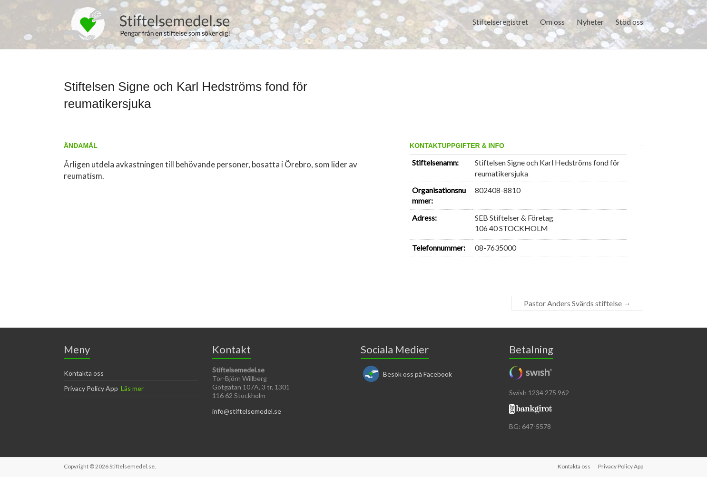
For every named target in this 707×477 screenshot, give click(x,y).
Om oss (552, 21)
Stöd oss (629, 21)
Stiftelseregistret (500, 21)
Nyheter (590, 21)
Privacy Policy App (91, 388)
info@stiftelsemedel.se (246, 411)
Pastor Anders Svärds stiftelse (577, 303)
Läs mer (132, 388)
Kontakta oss (84, 373)
